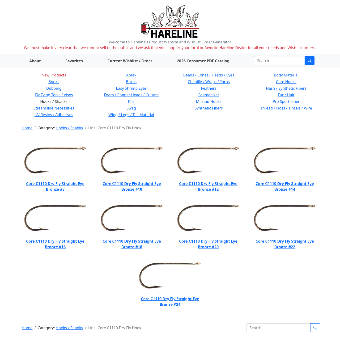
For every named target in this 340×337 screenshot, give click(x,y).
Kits (131, 101)
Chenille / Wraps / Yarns (209, 81)
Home (27, 128)
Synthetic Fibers (209, 108)
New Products (54, 75)
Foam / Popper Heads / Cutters (131, 94)
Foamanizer (208, 94)
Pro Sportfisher (286, 101)
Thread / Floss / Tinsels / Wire (286, 108)
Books (53, 81)
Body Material (286, 75)
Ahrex (131, 75)
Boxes (131, 81)
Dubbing (53, 88)
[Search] (279, 60)
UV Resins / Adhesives (53, 114)
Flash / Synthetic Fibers (286, 88)
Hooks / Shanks (69, 128)
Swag (131, 108)
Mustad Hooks (208, 101)
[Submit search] (309, 60)
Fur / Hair (286, 94)
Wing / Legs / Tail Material (131, 114)
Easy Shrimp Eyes (131, 88)
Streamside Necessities (54, 108)
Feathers (208, 88)
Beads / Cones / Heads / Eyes (208, 75)
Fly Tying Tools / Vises (54, 94)
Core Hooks (286, 81)
